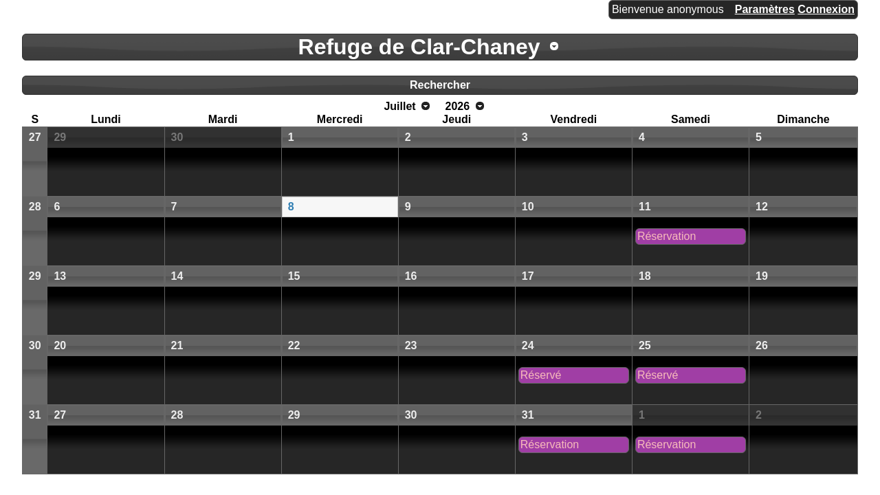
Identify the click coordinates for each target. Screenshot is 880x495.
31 (35, 415)
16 (411, 276)
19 (762, 276)
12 (762, 206)
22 (294, 345)
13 (60, 276)
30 (177, 137)
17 (528, 276)
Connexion (826, 9)
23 (411, 345)
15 (294, 276)
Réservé (541, 375)
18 (645, 276)
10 (528, 206)
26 (762, 345)
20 (60, 345)
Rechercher (440, 85)
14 (177, 276)
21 (177, 345)
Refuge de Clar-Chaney (419, 46)
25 (645, 345)
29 (60, 137)
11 (645, 206)
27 (35, 137)
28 (35, 206)
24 (528, 345)
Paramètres (765, 9)
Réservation (666, 236)
